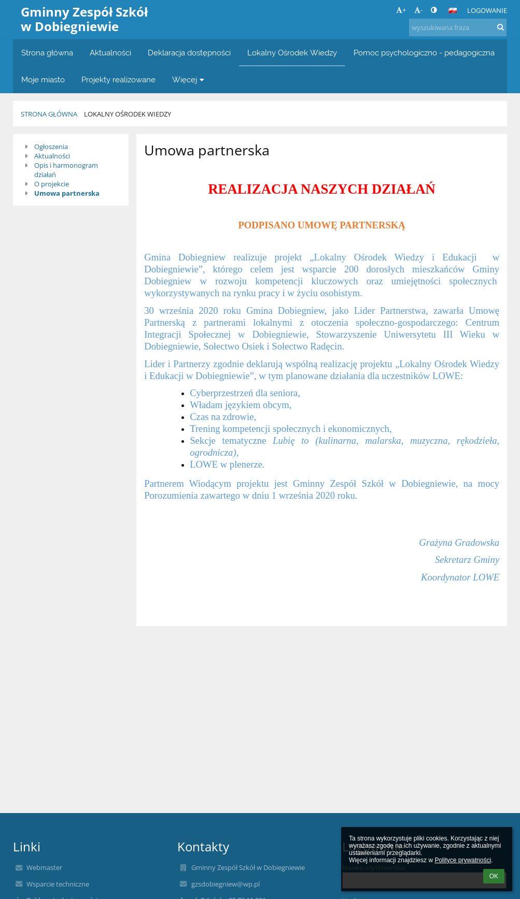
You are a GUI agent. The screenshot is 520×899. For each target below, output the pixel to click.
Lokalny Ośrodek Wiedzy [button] (292, 52)
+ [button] (401, 10)
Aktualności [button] (110, 52)
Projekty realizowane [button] (118, 79)
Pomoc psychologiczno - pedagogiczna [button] (424, 52)
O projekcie (51, 184)
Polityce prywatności (462, 860)
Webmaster (44, 867)
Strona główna (49, 114)
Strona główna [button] (47, 52)
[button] (452, 10)
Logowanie (487, 10)
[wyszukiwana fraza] (458, 27)
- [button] (418, 10)
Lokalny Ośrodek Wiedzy (127, 114)
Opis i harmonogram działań (66, 170)
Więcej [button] (189, 79)
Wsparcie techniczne (57, 884)
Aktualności (52, 156)
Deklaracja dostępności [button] (189, 52)
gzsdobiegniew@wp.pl (225, 884)
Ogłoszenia (51, 146)
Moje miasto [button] (43, 79)
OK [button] (493, 876)
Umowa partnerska (67, 193)
